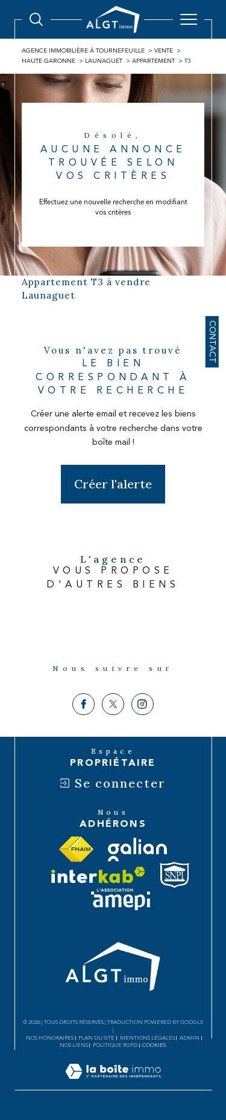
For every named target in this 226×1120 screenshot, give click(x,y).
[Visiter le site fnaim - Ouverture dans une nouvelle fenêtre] (76, 849)
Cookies (154, 1045)
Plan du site (96, 1038)
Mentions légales (147, 1038)
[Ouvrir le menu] (188, 19)
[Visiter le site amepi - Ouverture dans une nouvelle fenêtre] (120, 899)
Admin (189, 1038)
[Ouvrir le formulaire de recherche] (36, 19)
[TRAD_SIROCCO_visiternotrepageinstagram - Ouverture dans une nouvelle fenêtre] (142, 704)
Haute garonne (48, 61)
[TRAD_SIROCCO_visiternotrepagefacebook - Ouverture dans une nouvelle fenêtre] (83, 704)
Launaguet (103, 61)
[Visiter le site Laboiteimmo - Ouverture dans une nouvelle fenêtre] (113, 1084)
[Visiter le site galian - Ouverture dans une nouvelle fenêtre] (137, 849)
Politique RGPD (115, 1045)
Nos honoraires (50, 1038)
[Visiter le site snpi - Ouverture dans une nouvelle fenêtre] (174, 875)
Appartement (153, 61)
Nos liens (74, 1045)
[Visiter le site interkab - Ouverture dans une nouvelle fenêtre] (98, 875)
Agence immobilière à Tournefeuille (83, 51)
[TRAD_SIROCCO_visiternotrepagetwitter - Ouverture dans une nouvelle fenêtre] (113, 704)
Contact (212, 341)
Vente (163, 51)
